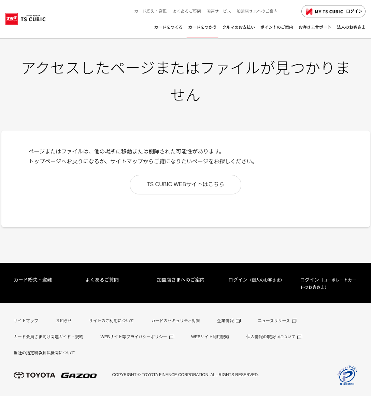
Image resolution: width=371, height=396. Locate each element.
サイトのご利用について (111, 320)
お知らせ (63, 320)
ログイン (333, 11)
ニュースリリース (274, 320)
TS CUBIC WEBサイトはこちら (186, 184)
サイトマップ (26, 320)
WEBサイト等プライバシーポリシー (133, 336)
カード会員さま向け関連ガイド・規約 (48, 336)
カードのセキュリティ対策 (175, 320)
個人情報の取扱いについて (271, 336)
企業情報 (225, 320)
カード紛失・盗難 (33, 280)
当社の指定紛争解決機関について (44, 353)
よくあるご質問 (102, 280)
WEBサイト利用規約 (210, 336)
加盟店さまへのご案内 (181, 280)
